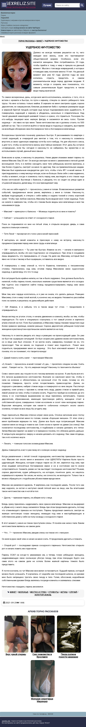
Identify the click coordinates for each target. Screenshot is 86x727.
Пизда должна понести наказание (68, 637)
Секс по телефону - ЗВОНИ (43, 714)
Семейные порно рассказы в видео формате (18, 33)
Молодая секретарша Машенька (42, 681)
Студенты (53, 592)
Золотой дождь (43, 595)
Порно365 (5, 18)
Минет (13, 592)
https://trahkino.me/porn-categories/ (14, 25)
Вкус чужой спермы (15, 636)
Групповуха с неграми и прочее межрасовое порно (20, 20)
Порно (3, 15)
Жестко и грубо (38, 592)
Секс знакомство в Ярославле (42, 637)
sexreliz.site (6, 721)
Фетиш (63, 592)
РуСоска (4, 23)
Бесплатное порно (8, 13)
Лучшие (47, 5)
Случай (73, 592)
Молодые (23, 592)
